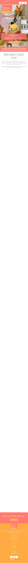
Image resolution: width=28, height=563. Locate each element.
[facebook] (20, 3)
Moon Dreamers (11, 559)
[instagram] (23, 3)
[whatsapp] (25, 3)
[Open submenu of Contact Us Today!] (17, 520)
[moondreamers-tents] (14, 524)
